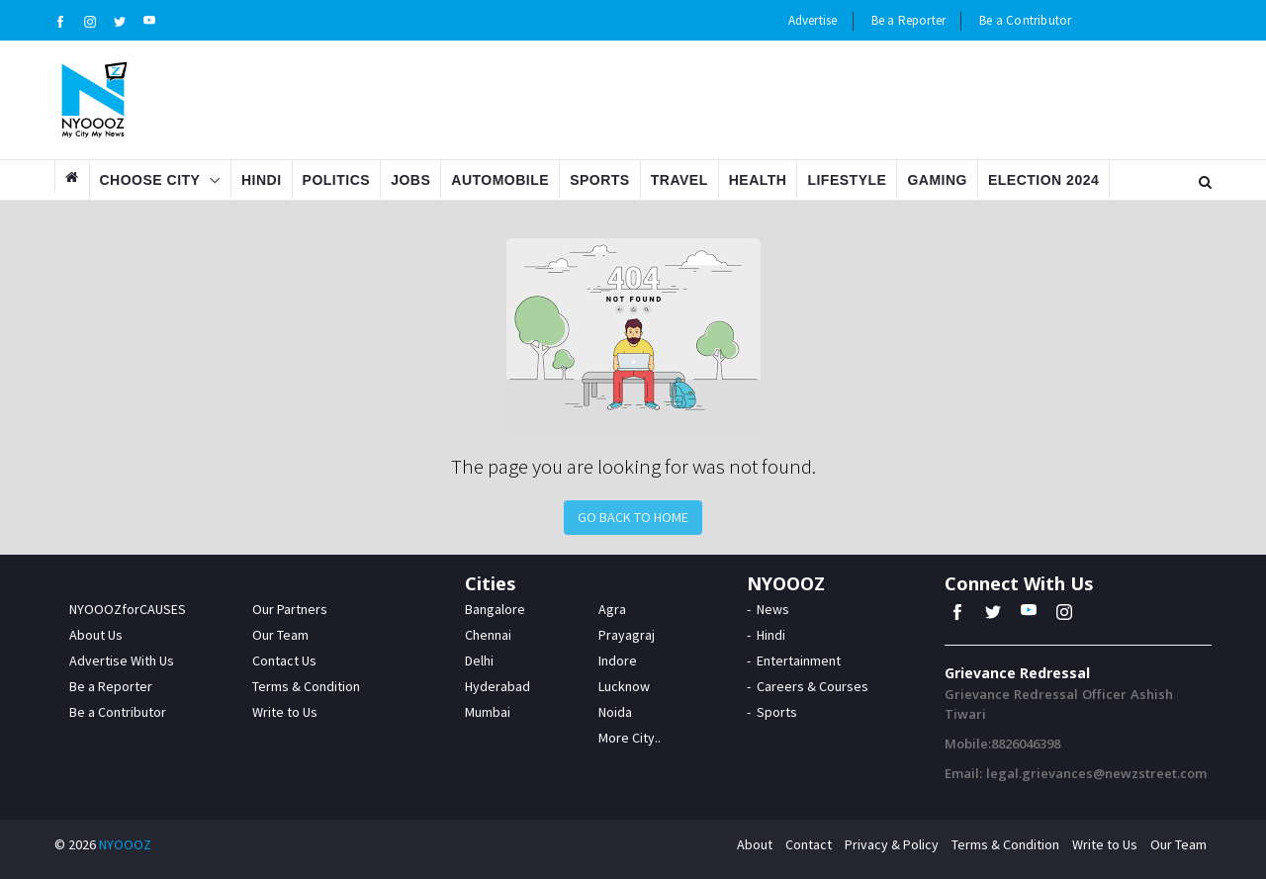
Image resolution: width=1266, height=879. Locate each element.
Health (758, 180)
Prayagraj (626, 635)
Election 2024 (1043, 180)
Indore (617, 660)
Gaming (937, 180)
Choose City (150, 180)
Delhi (479, 660)
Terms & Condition (306, 686)
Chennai (488, 635)
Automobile (500, 180)
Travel (679, 180)
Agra (612, 609)
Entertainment (799, 660)
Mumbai (487, 712)
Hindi (261, 180)
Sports (600, 180)
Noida (615, 712)
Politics (337, 180)
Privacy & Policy (892, 844)
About (754, 844)
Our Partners (289, 609)
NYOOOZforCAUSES (127, 609)
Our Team (280, 635)
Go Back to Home (633, 517)
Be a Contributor (1025, 20)
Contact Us (284, 660)
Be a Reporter (909, 20)
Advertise (813, 20)
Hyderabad (497, 686)
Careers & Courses (812, 686)
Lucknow (624, 686)
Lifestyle (846, 180)
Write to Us (284, 712)
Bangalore (495, 609)
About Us (96, 635)
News (773, 609)
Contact (808, 844)
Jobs (410, 180)
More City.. (629, 738)
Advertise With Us (121, 660)
